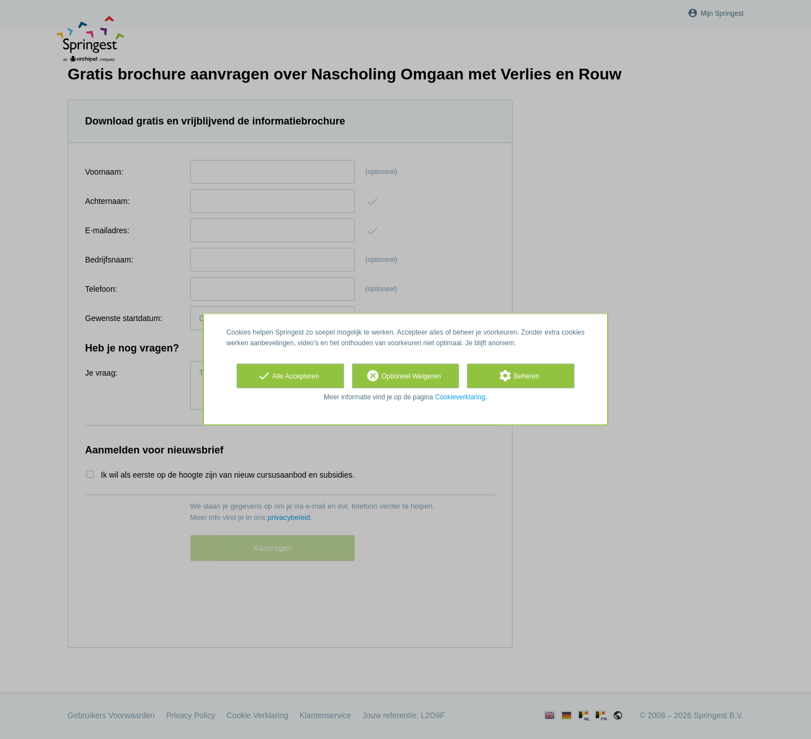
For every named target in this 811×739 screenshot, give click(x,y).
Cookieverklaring (460, 397)
